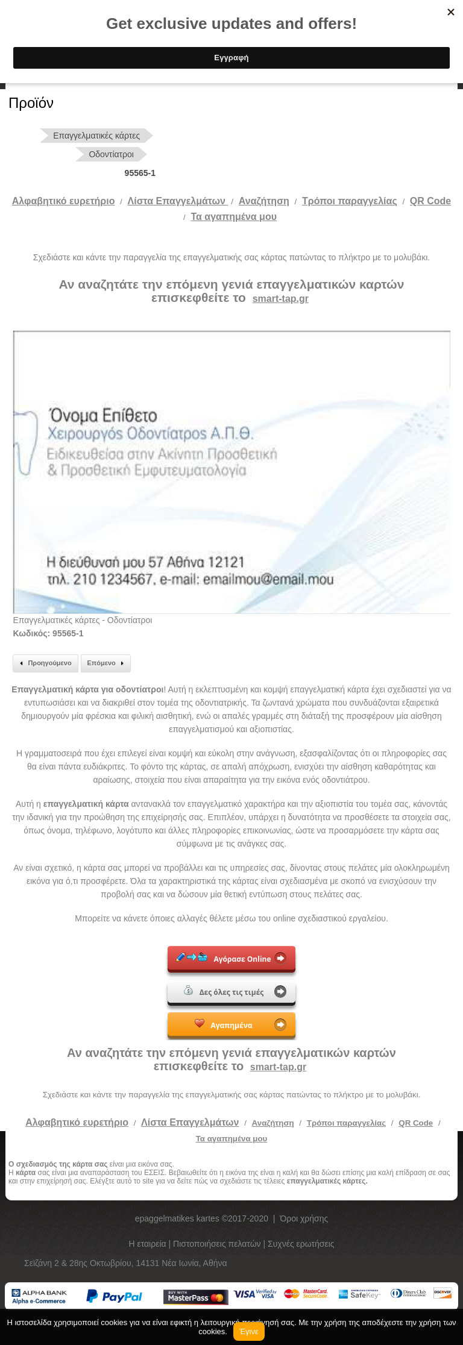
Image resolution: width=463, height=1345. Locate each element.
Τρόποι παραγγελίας (346, 1122)
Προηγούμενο (43, 663)
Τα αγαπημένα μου (234, 217)
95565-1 (140, 173)
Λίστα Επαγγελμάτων (178, 201)
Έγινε (249, 1331)
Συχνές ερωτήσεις (301, 1244)
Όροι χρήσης (304, 1218)
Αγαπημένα (223, 1024)
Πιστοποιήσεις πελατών (218, 1244)
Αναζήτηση (264, 201)
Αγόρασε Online (223, 958)
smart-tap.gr (281, 298)
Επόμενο (107, 663)
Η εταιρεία (148, 1244)
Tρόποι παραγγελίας (349, 201)
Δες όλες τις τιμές (224, 991)
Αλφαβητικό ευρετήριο (63, 201)
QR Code (430, 201)
